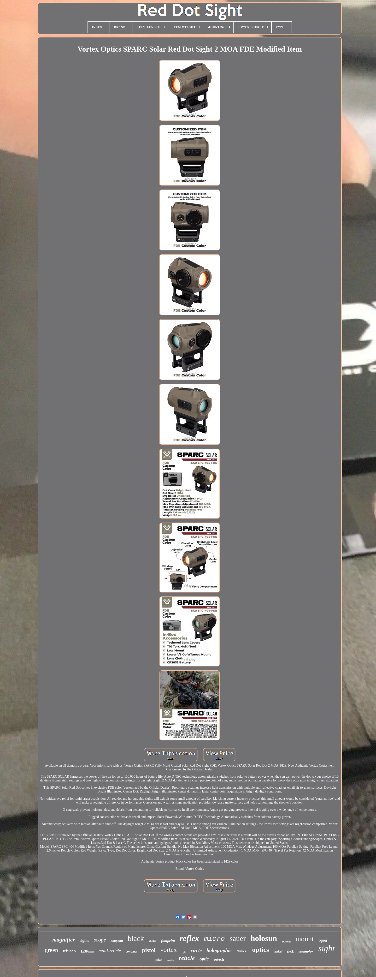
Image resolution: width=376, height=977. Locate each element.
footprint (168, 941)
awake (170, 960)
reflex (189, 938)
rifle (184, 952)
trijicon (69, 951)
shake (152, 941)
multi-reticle (110, 950)
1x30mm (87, 951)
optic (204, 958)
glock (290, 951)
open (323, 940)
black (136, 938)
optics (260, 949)
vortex (168, 949)
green (51, 950)
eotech (218, 959)
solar (158, 959)
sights (84, 940)
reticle (187, 957)
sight (326, 948)
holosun (264, 938)
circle (196, 950)
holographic (219, 950)
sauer (238, 938)
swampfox (306, 951)
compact (131, 951)
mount (304, 939)
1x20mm (286, 941)
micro (214, 939)
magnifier (63, 940)
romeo (241, 950)
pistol (148, 950)
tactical (278, 951)
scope (100, 940)
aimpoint (117, 941)
